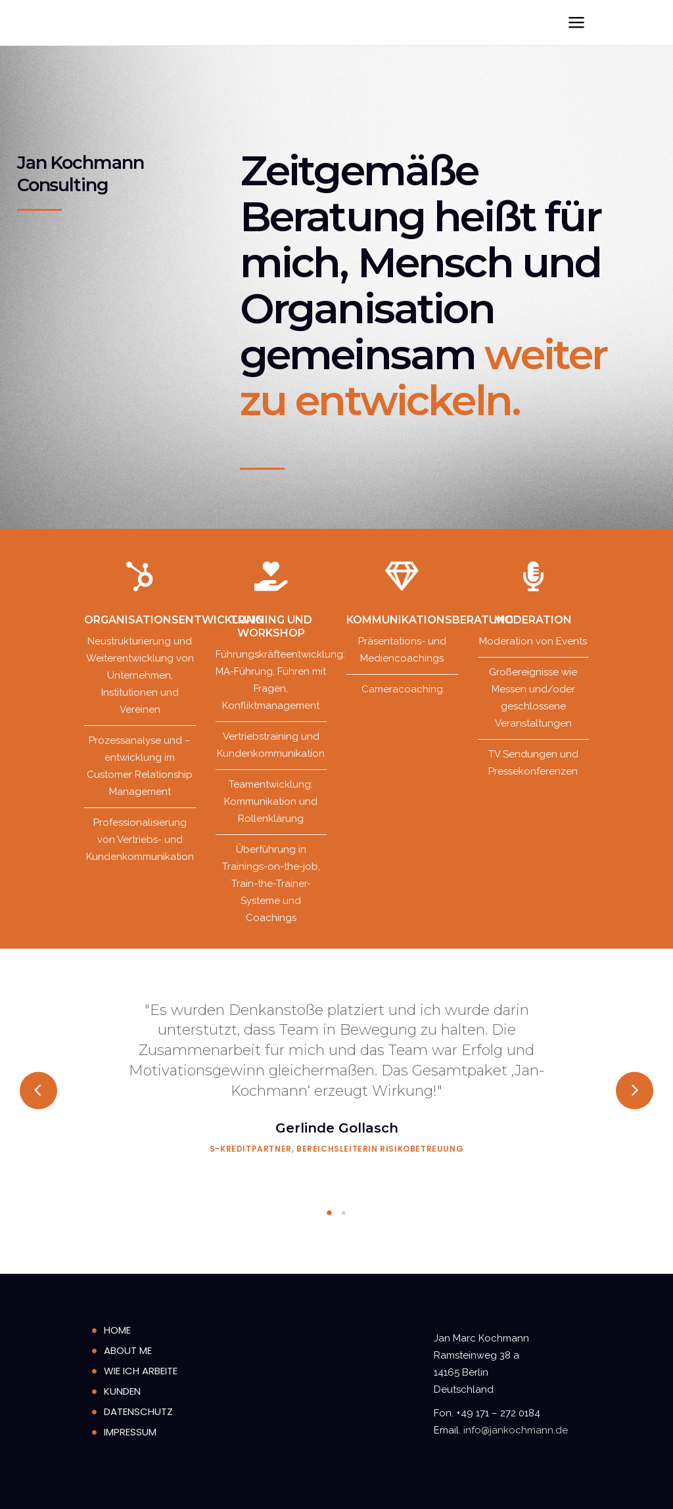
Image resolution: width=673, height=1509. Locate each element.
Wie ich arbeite (140, 1371)
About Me (128, 1350)
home (117, 1330)
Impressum (130, 1432)
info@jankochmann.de (515, 1430)
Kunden (122, 1391)
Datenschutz (138, 1411)
